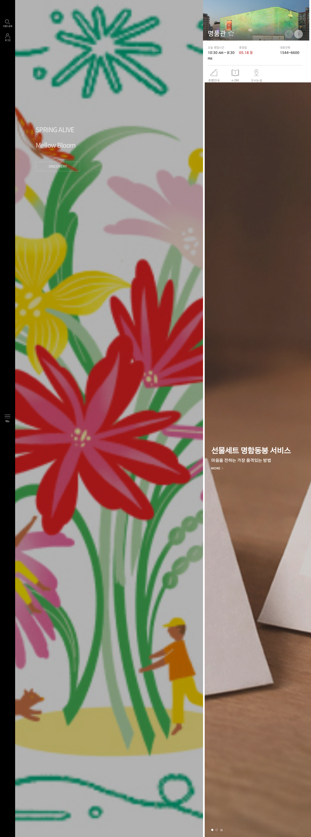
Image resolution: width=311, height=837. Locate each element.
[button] (296, 34)
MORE (218, 468)
